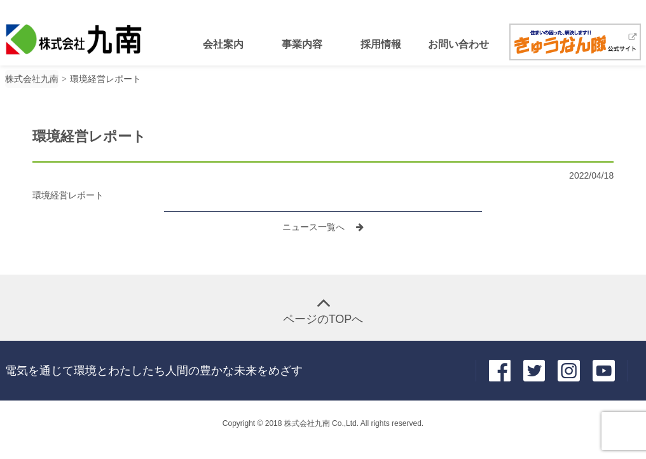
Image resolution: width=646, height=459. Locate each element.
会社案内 (223, 44)
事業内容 (302, 44)
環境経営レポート (68, 195)
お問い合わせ (458, 44)
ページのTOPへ (323, 319)
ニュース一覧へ (314, 227)
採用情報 (381, 44)
